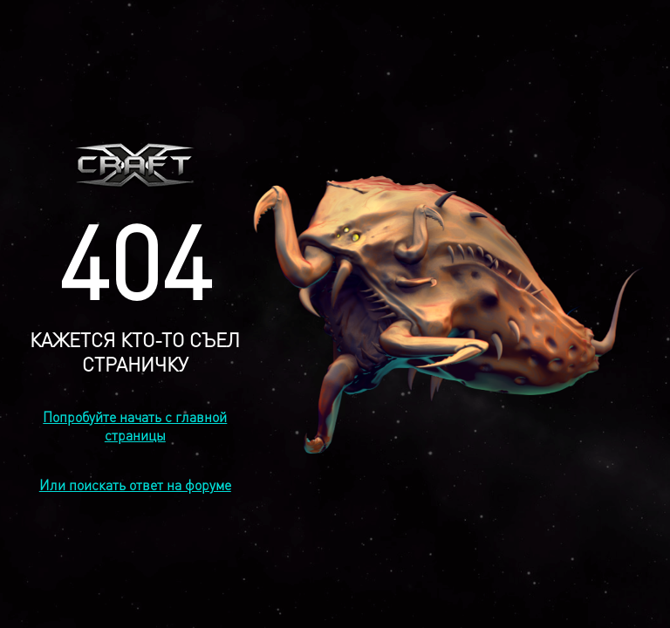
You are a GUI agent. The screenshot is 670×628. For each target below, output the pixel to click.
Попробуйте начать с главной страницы (135, 425)
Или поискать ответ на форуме (135, 484)
